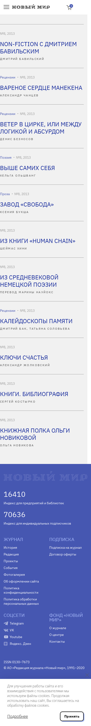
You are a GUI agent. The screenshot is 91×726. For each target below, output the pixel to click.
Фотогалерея (14, 574)
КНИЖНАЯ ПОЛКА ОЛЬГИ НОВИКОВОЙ (35, 434)
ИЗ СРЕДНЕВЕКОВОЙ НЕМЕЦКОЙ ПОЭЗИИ (29, 280)
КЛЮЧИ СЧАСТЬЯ (24, 357)
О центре (56, 635)
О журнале (57, 628)
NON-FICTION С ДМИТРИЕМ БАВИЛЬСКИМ (38, 47)
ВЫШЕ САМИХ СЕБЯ (27, 168)
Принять (71, 716)
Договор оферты (62, 554)
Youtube (16, 637)
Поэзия (5, 157)
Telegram (17, 623)
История (10, 547)
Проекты (11, 561)
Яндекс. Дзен (20, 643)
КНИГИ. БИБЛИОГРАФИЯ (34, 394)
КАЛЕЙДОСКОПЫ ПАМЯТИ (36, 321)
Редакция (11, 554)
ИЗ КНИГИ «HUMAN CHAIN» (37, 241)
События (10, 568)
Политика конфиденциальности (21, 590)
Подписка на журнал (65, 547)
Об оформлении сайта (21, 581)
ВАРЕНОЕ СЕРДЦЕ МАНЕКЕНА (41, 88)
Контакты (57, 641)
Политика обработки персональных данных (21, 601)
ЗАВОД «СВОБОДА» (27, 204)
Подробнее (17, 716)
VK (12, 630)
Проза (5, 194)
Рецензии (7, 77)
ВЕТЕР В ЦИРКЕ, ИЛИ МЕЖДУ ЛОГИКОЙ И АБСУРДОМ (41, 127)
